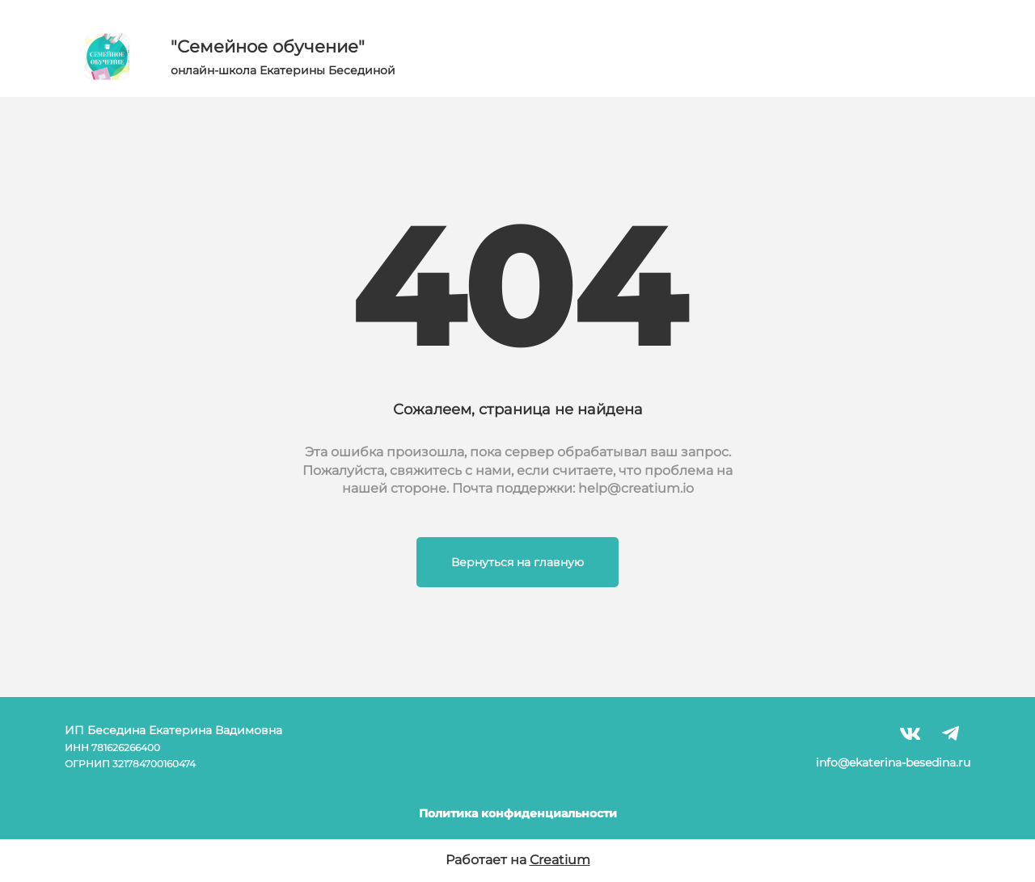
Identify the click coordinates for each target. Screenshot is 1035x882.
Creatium (560, 859)
